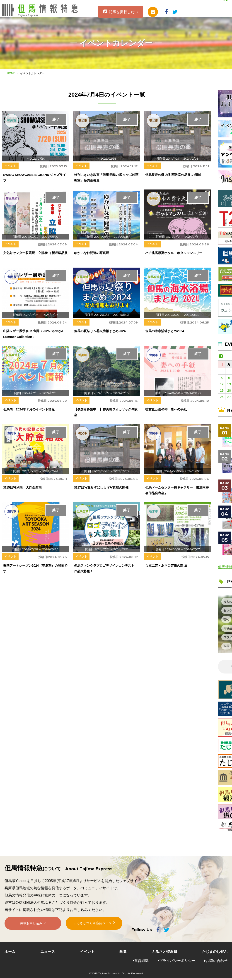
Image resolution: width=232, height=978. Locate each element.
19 (222, 390)
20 (229, 390)
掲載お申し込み (31, 927)
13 (229, 384)
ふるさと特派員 (164, 952)
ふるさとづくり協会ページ (92, 927)
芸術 (226, 619)
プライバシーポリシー (177, 961)
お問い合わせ (216, 961)
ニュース (47, 952)
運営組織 (141, 961)
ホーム (10, 952)
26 (222, 397)
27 (229, 397)
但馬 (226, 646)
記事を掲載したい (123, 12)
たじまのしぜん (214, 952)
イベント (87, 952)
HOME (11, 73)
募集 (123, 952)
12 (222, 384)
